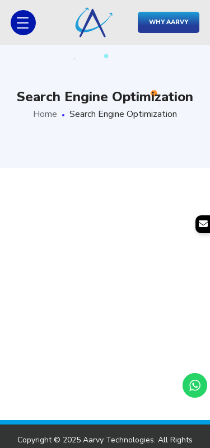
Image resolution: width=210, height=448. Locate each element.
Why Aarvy (168, 22)
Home (45, 114)
